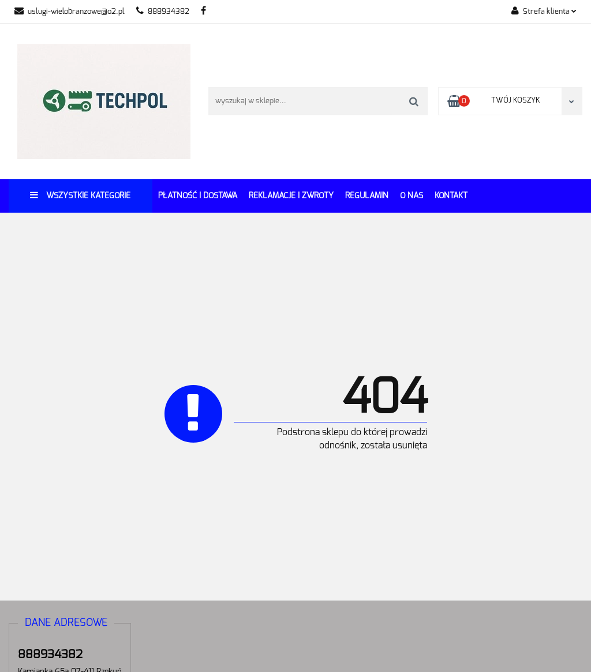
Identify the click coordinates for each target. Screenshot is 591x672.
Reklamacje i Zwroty (291, 196)
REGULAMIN (366, 196)
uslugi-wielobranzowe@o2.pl (69, 12)
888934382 (162, 12)
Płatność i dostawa (197, 196)
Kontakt (451, 196)
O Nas (411, 196)
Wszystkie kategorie (80, 195)
